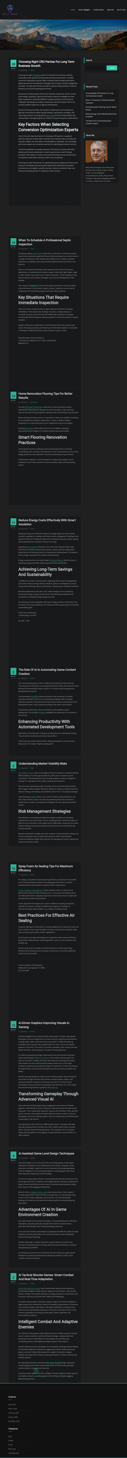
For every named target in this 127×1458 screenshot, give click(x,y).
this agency (36, 75)
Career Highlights (84, 10)
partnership (50, 115)
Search (89, 60)
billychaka (23, 70)
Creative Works (98, 10)
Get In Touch (121, 10)
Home (73, 10)
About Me (110, 10)
